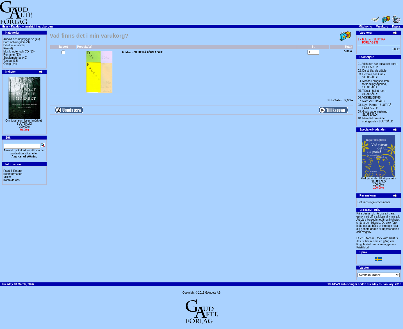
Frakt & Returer (12, 170)
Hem (5, 26)
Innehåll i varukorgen (38, 26)
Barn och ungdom (14, 42)
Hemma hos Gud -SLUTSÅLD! (373, 76)
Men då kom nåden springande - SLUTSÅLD (377, 120)
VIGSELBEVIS (371, 97)
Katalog (16, 26)
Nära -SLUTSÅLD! (373, 101)
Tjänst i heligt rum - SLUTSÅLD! (374, 92)
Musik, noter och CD (16, 51)
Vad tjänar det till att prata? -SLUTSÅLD (378, 180)
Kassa (396, 26)
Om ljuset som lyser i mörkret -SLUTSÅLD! (24, 122)
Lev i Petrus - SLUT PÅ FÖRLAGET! (376, 106)
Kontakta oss (11, 180)
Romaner (9, 54)
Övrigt (7, 63)
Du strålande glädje (374, 70)
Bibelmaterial (11, 45)
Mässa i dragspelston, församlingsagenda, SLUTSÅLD (376, 84)
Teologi (7, 60)
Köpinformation (12, 173)
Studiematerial (12, 57)
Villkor (7, 177)
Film (6, 48)
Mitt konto (365, 26)
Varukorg (382, 26)
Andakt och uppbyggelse (18, 39)
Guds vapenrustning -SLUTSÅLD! (375, 113)
